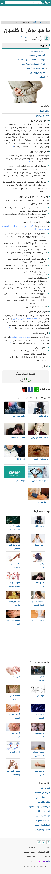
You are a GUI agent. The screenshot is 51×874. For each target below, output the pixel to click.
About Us (46, 856)
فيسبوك (30, 389)
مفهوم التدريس (44, 802)
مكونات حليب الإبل (43, 820)
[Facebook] (48, 842)
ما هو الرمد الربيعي (42, 829)
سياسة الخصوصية (29, 852)
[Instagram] (39, 842)
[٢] (12, 146)
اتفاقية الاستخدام (44, 852)
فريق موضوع (30, 856)
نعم (28, 379)
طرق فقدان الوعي (43, 797)
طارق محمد (25, 36)
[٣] (29, 161)
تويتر (24, 389)
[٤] (28, 161)
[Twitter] (43, 842)
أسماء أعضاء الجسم (42, 825)
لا (22, 379)
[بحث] (39, 2)
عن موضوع (31, 847)
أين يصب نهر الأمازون (42, 811)
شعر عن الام (45, 788)
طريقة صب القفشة (42, 792)
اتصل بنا (47, 847)
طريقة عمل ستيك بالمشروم (39, 806)
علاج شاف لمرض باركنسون (20, 337)
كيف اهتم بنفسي (43, 816)
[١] (13, 146)
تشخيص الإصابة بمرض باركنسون (25, 318)
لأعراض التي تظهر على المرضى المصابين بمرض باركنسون (25, 227)
